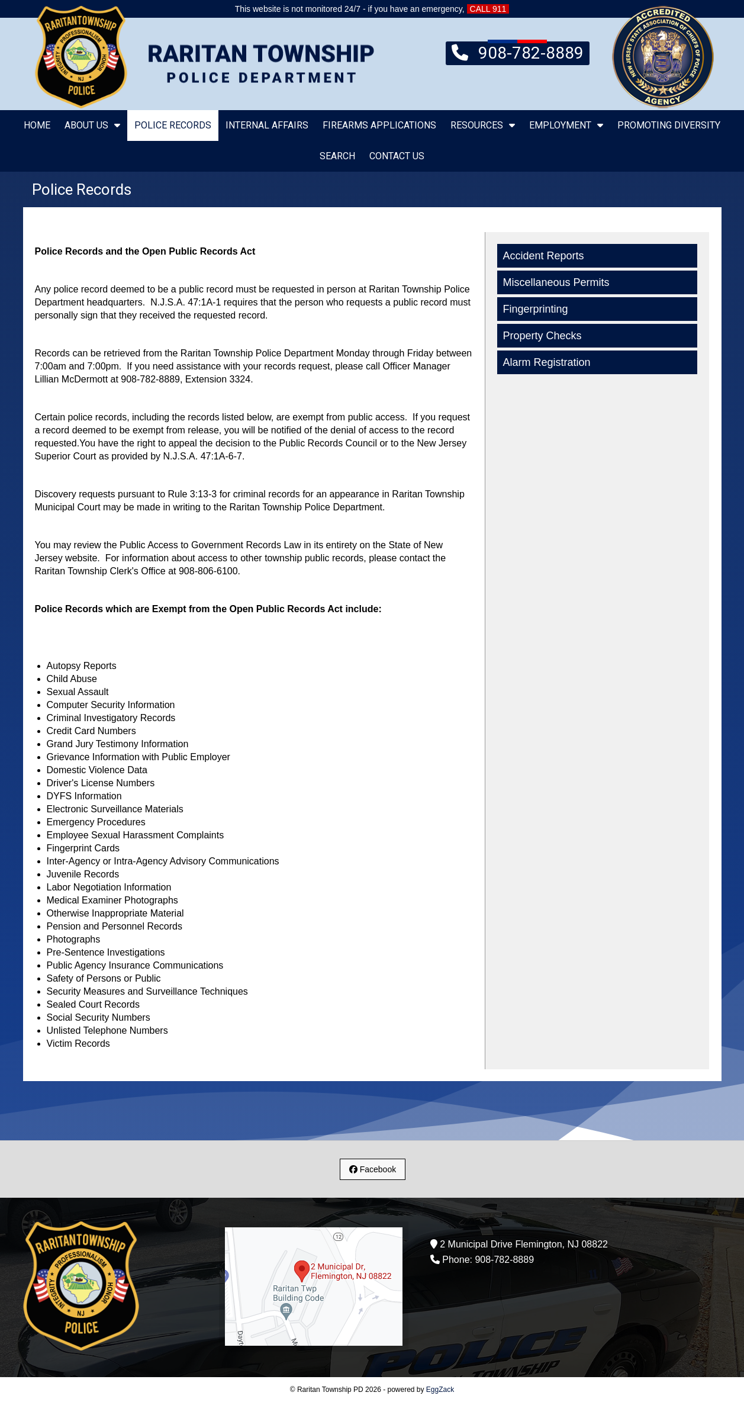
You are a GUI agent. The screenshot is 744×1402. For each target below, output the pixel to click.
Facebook (372, 1169)
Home (37, 125)
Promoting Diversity (668, 125)
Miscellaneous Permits (556, 282)
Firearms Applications (379, 125)
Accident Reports (543, 256)
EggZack (440, 1389)
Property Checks (542, 336)
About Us (92, 125)
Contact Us (396, 156)
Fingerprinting (535, 309)
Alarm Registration (547, 362)
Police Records (172, 125)
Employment (566, 125)
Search (337, 156)
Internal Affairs (267, 125)
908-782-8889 (518, 52)
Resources (482, 125)
